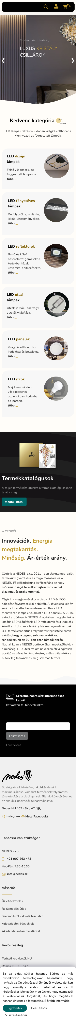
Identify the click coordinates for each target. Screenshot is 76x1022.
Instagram (13, 816)
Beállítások (39, 1008)
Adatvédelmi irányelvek (18, 924)
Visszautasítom (16, 1015)
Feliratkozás (17, 736)
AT (33, 808)
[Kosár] (66, 6)
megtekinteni (14, 502)
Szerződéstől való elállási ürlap (22, 916)
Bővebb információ (57, 1001)
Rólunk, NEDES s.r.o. (15, 966)
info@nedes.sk (17, 874)
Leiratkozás (13, 745)
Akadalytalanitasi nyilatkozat (21, 931)
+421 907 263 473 (18, 859)
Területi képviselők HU (17, 958)
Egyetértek (14, 1008)
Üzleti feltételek (12, 901)
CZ (20, 808)
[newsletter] (38, 726)
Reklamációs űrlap (14, 909)
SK (27, 808)
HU (13, 808)
